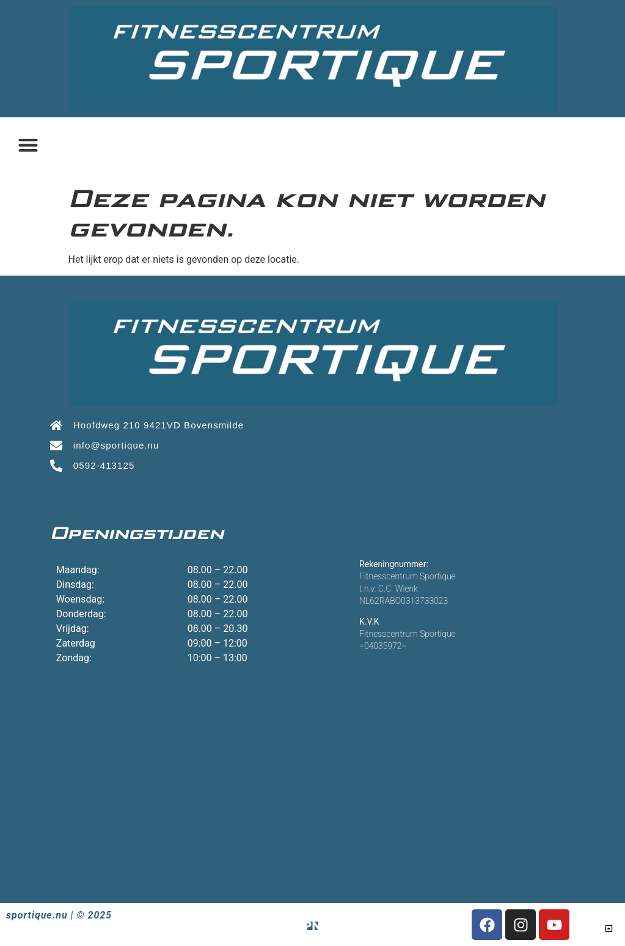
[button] (27, 145)
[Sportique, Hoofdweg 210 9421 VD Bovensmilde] (312, 772)
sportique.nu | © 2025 (59, 915)
